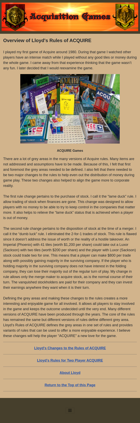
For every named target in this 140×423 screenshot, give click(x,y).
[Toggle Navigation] (70, 410)
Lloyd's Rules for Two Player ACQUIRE (70, 360)
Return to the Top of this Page (70, 385)
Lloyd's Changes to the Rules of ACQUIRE (70, 348)
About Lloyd (70, 373)
